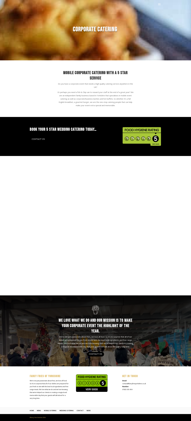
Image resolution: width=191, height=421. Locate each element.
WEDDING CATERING (66, 411)
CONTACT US (38, 139)
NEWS (89, 411)
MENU (39, 411)
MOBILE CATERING (50, 411)
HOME (32, 411)
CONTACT (80, 411)
